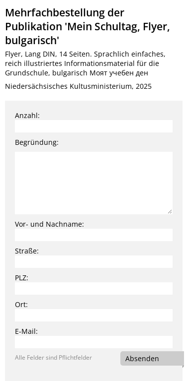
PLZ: (21, 277)
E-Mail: (26, 331)
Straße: (27, 250)
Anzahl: (27, 115)
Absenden (142, 358)
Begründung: (37, 142)
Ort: (21, 304)
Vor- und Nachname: (49, 224)
